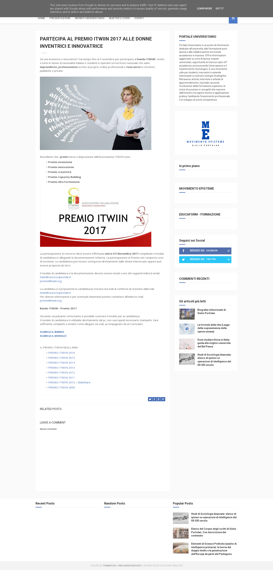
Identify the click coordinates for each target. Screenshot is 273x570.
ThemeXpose (109, 565)
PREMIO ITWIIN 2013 (61, 367)
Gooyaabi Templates (171, 565)
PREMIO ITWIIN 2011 (61, 377)
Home (41, 18)
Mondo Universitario (90, 18)
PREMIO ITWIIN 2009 (61, 387)
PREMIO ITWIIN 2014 (61, 362)
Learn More (204, 8)
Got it (220, 8)
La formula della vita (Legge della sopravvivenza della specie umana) (213, 328)
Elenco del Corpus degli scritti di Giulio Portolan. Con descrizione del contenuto (213, 532)
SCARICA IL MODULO (53, 335)
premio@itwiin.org (51, 281)
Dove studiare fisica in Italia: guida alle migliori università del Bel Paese (214, 343)
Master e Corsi (119, 18)
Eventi (139, 18)
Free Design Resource (129, 565)
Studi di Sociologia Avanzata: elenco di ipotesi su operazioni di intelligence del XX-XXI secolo (214, 517)
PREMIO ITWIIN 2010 (61, 382)
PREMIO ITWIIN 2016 (61, 352)
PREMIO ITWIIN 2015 (62, 357)
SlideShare (84, 382)
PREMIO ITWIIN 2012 (61, 372)
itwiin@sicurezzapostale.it (55, 277)
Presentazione (60, 18)
